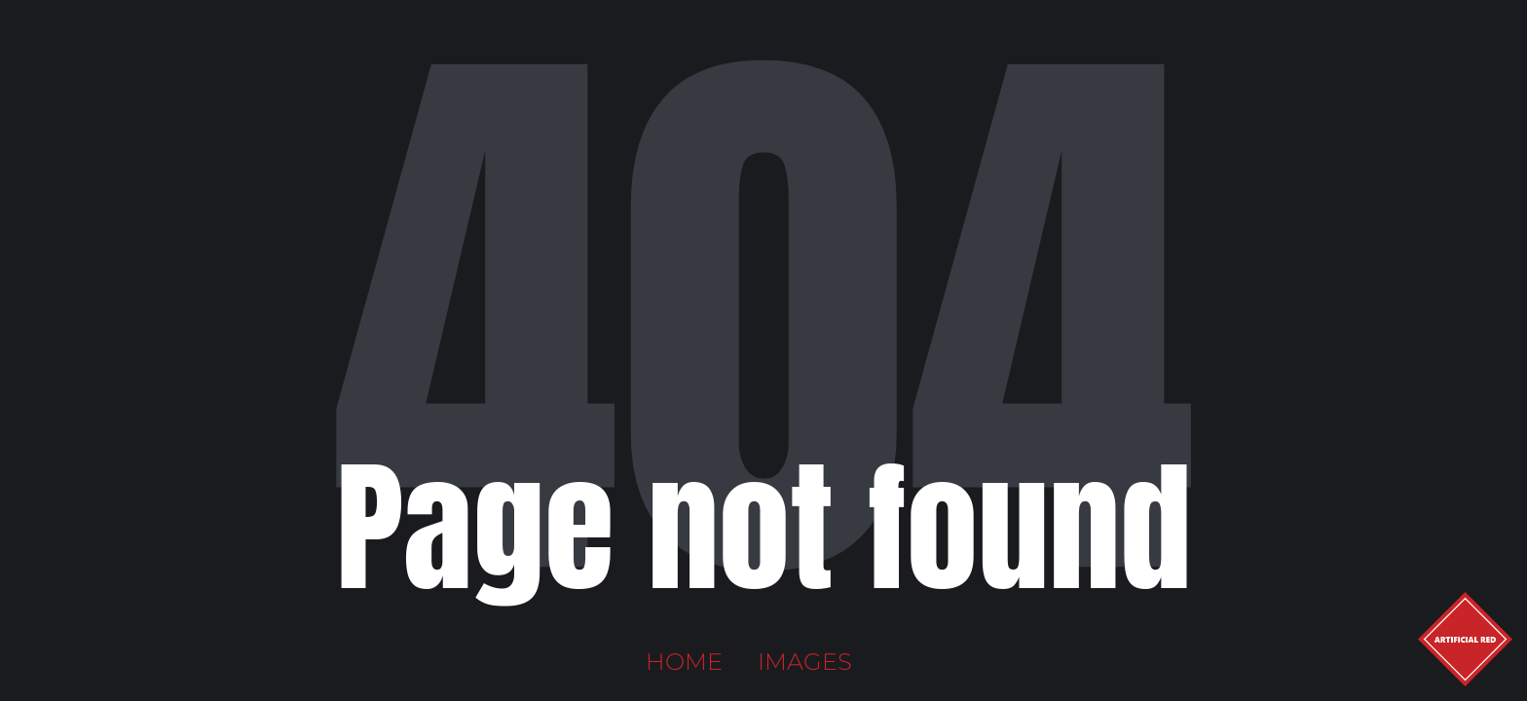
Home (684, 661)
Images (805, 661)
